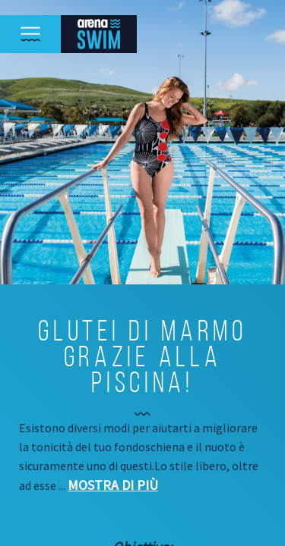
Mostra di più (113, 485)
